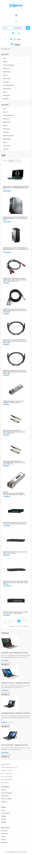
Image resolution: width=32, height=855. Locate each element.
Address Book (6, 71)
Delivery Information (6, 793)
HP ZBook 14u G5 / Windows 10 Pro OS (14, 653)
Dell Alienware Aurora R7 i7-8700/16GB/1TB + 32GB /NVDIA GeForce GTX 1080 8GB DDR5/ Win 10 (16, 249)
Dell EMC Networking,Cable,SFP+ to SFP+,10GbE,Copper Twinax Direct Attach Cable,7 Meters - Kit (14, 463)
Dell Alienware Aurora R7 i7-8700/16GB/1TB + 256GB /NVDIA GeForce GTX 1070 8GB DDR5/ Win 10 (15, 218)
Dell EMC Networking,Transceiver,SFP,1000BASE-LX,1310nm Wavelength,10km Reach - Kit (14, 493)
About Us (3, 790)
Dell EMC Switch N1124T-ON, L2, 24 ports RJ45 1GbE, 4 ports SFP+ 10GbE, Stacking (15, 612)
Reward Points (7, 88)
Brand (5, 49)
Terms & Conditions (6, 798)
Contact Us (4, 801)
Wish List (5, 75)
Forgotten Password (8, 65)
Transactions (6, 95)
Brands (3, 810)
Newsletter (6, 98)
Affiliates (3, 816)
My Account (6, 68)
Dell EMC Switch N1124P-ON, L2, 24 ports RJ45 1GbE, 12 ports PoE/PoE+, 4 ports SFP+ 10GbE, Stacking (15, 583)
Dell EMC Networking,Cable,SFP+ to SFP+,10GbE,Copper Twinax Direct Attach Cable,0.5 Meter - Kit (14, 432)
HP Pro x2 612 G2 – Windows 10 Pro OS (14, 745)
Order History (6, 78)
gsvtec (13, 852)
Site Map (3, 822)
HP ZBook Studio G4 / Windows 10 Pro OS (15, 713)
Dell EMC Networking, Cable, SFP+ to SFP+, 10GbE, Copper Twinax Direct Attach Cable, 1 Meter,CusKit (15, 311)
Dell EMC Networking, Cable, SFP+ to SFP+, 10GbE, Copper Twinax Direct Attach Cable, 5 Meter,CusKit (15, 372)
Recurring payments (8, 85)
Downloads (6, 82)
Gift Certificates (5, 813)
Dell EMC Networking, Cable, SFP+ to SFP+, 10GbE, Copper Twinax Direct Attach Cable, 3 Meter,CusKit (15, 341)
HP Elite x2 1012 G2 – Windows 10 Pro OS (15, 683)
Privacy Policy (5, 795)
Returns (5, 92)
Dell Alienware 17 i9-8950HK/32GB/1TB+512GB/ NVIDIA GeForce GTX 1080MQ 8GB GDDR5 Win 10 (16, 188)
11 (4, 623)
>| (9, 623)
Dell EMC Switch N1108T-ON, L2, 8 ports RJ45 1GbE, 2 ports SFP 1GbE (15, 552)
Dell (9, 49)
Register (19, 39)
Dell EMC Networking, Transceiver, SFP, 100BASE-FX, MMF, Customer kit (13, 402)
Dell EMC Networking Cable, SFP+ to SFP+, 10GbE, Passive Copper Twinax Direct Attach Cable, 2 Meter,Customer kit (15, 280)
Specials (3, 819)
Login (14, 39)
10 (26, 621)
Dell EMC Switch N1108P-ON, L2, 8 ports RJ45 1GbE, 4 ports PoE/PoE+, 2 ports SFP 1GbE (15, 523)
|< (4, 621)
